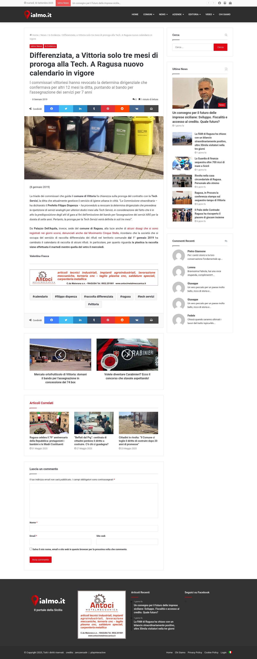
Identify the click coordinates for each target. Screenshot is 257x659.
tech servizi (146, 296)
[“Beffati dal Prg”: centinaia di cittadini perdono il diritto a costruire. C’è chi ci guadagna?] (94, 423)
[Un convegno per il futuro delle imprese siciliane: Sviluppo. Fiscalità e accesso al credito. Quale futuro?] (199, 93)
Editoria (194, 14)
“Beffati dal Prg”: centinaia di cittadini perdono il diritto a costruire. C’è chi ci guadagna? (91, 441)
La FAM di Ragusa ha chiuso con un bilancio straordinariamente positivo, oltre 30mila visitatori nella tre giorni (210, 141)
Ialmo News (36, 46)
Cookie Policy (211, 652)
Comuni (147, 14)
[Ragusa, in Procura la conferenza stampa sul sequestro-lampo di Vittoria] (182, 197)
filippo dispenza (67, 296)
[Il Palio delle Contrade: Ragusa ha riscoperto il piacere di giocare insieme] (182, 215)
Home (135, 14)
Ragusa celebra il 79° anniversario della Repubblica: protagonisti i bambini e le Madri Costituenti (49, 441)
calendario (41, 296)
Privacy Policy (195, 652)
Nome (33, 522)
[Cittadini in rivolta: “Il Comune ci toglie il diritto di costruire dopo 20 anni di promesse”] (138, 423)
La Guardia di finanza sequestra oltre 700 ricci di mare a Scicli (210, 162)
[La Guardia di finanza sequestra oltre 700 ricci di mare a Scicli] (182, 163)
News (162, 14)
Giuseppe (193, 283)
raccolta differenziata (99, 296)
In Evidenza (54, 35)
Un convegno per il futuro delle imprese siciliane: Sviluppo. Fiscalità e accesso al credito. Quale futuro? (199, 117)
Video (208, 14)
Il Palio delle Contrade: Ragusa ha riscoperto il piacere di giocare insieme (209, 213)
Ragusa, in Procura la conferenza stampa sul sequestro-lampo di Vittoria (210, 196)
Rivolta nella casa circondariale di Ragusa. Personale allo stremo (208, 179)
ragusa (126, 296)
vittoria (94, 304)
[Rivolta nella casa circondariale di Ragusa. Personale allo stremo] (182, 180)
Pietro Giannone (197, 251)
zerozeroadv (81, 652)
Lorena (191, 267)
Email (33, 536)
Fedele (191, 315)
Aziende (177, 14)
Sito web (100, 536)
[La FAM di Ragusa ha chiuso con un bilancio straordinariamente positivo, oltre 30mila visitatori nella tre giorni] (182, 138)
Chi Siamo (224, 14)
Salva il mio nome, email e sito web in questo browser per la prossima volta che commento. (79, 549)
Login (223, 652)
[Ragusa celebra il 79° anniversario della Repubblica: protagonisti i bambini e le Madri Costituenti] (49, 423)
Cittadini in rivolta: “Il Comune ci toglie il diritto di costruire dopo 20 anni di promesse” (138, 441)
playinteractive (97, 652)
